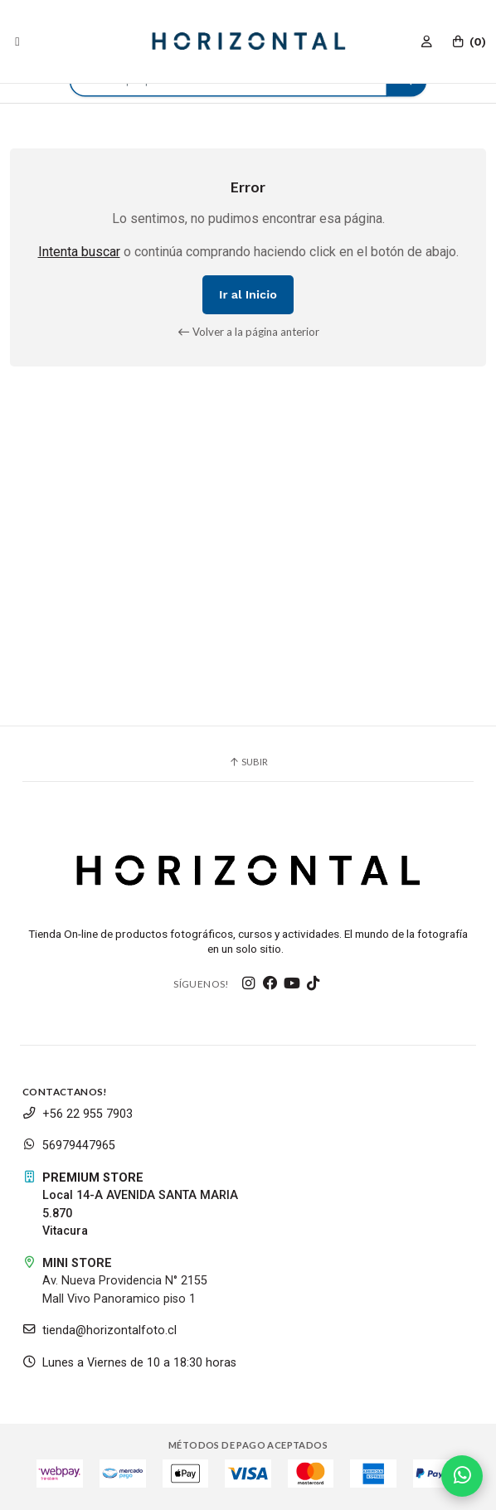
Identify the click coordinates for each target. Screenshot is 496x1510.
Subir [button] (248, 761)
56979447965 (68, 1146)
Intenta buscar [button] (79, 252)
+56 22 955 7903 (77, 1114)
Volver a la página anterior (248, 331)
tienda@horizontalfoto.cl (99, 1330)
